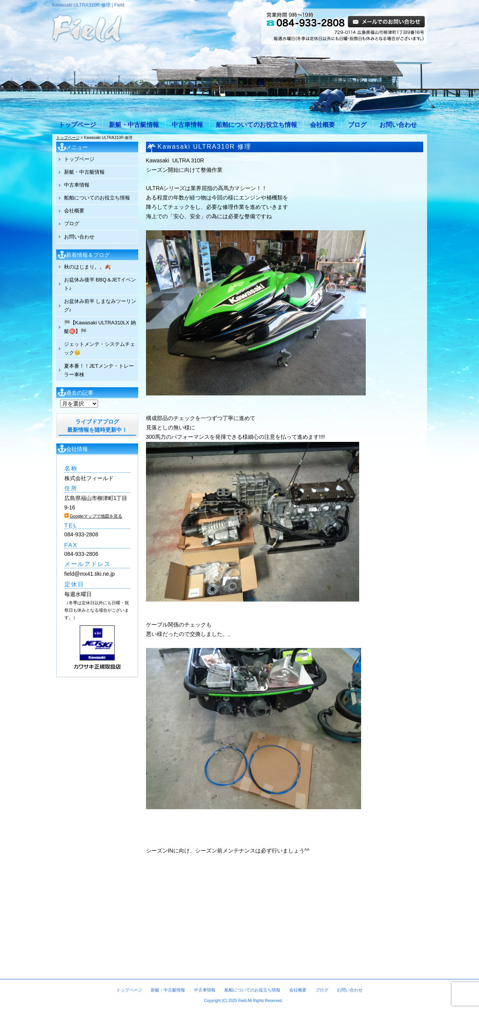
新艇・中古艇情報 (134, 124)
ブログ (357, 124)
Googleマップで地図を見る (96, 516)
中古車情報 (187, 124)
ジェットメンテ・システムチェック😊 (99, 348)
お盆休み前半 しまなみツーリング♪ (100, 305)
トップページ (77, 124)
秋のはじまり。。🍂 (87, 267)
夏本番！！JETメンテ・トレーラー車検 (99, 370)
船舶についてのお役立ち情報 (256, 124)
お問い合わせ (398, 124)
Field (242, 1001)
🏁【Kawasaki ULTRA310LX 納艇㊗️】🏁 (100, 327)
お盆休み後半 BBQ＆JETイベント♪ (100, 284)
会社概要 (322, 124)
